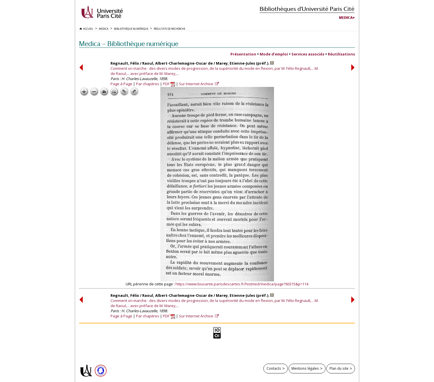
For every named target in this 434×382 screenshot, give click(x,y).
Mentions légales (305, 368)
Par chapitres (147, 83)
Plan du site (339, 368)
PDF (169, 83)
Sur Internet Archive (196, 83)
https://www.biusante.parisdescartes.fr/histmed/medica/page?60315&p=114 (241, 283)
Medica (346, 18)
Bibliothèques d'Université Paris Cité (307, 8)
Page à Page (121, 83)
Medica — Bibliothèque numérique (128, 43)
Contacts (274, 368)
